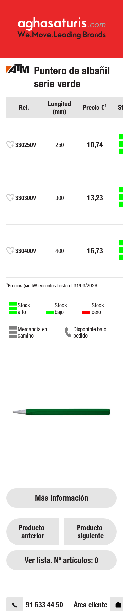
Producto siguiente (90, 531)
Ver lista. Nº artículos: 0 (61, 560)
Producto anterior (32, 531)
